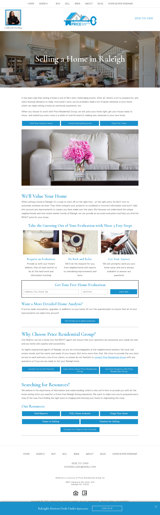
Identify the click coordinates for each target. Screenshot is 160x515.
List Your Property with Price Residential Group (119, 370)
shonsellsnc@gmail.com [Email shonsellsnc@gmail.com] (80, 468)
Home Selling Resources (80, 123)
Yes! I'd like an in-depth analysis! (80, 321)
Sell (67, 4)
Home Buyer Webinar (120, 4)
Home (31, 4)
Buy (58, 4)
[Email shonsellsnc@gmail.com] (156, 18)
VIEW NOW (107, 508)
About (89, 4)
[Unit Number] (94, 291)
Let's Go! (123, 291)
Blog (100, 4)
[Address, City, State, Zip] (51, 291)
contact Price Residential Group (110, 357)
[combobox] (51, 291)
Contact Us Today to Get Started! (80, 430)
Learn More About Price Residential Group (80, 370)
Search (40, 455)
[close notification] (156, 506)
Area (77, 4)
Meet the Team (119, 123)
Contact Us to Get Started (41, 369)
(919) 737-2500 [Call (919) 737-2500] (144, 18)
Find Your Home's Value (41, 123)
